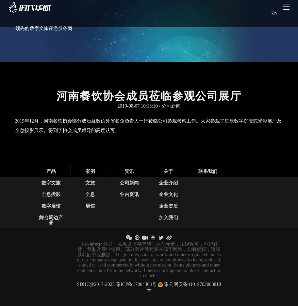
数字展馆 (51, 206)
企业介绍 (168, 183)
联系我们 (207, 171)
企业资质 (168, 206)
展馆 (90, 206)
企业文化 (168, 194)
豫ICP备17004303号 (136, 284)
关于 (168, 171)
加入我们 (168, 217)
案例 (90, 171)
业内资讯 (129, 194)
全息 (90, 194)
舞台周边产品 (51, 220)
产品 (51, 171)
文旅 (90, 183)
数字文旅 (51, 183)
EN (274, 13)
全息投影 (51, 194)
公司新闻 (129, 183)
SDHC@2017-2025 (96, 284)
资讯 (129, 171)
